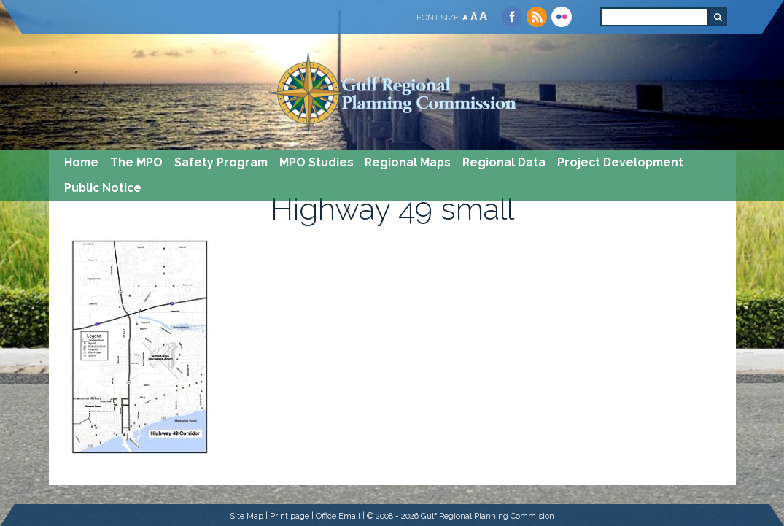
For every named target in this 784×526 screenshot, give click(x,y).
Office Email (338, 516)
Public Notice (102, 188)
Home (81, 162)
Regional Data (504, 162)
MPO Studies (316, 162)
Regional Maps (408, 162)
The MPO (136, 162)
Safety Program (221, 162)
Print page (289, 516)
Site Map (246, 516)
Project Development (620, 162)
